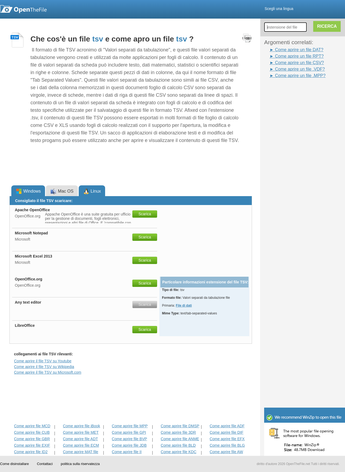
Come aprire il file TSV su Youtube (42, 361)
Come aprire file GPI (129, 432)
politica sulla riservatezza (80, 464)
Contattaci (45, 464)
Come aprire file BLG (227, 445)
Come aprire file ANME (180, 439)
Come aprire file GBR (32, 439)
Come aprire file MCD (32, 426)
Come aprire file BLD (178, 445)
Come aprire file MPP (130, 426)
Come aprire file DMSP (180, 426)
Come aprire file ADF (227, 426)
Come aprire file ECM (81, 445)
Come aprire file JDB (129, 445)
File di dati (184, 305)
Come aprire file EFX (227, 439)
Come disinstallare (14, 464)
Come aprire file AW (226, 452)
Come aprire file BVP (129, 439)
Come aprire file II (127, 452)
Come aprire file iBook (81, 426)
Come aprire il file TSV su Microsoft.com (47, 372)
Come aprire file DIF (226, 432)
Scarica (145, 214)
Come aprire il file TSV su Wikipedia (44, 367)
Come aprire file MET (80, 432)
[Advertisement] (286, 160)
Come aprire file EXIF (32, 445)
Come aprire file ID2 (31, 452)
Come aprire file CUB (32, 432)
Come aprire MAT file (80, 452)
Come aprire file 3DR (178, 432)
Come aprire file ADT (80, 439)
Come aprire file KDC (178, 452)
